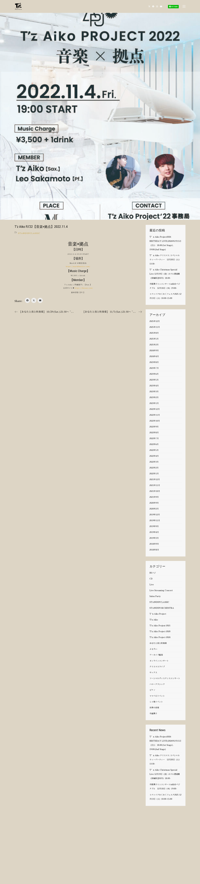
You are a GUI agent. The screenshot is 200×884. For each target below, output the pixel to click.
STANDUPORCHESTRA (161, 608)
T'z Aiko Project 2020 (159, 631)
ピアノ (152, 690)
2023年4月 (154, 386)
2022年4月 (154, 456)
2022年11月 (154, 415)
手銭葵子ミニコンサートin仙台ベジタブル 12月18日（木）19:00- (164, 286)
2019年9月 (154, 526)
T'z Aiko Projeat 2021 (159, 626)
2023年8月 (154, 362)
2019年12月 (154, 515)
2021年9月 (154, 497)
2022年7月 (154, 438)
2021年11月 (154, 485)
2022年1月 (154, 474)
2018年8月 (154, 550)
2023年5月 (154, 380)
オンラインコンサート (159, 661)
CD (150, 579)
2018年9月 (154, 544)
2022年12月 (154, 409)
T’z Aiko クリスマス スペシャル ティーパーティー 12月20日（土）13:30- (165, 259)
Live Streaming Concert (161, 590)
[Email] (40, 300)
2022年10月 (154, 421)
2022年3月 (154, 462)
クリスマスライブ (157, 667)
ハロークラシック (157, 684)
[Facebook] (27, 300)
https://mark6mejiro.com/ (78, 266)
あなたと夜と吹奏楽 (158, 643)
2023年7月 (154, 368)
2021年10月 (154, 491)
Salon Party (155, 596)
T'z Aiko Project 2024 (159, 637)
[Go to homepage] (18, 6)
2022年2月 (154, 468)
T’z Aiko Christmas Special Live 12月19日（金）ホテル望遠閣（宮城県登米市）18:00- (164, 274)
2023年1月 (154, 403)
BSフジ (152, 573)
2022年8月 (154, 433)
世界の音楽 (154, 708)
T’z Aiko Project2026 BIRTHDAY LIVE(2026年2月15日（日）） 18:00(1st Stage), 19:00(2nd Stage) (165, 243)
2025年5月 (154, 339)
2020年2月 (154, 509)
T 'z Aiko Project (157, 614)
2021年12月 (154, 479)
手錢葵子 (153, 713)
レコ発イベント (156, 702)
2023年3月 (154, 392)
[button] (184, 6)
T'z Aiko (153, 620)
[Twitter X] (33, 300)
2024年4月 (154, 356)
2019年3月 (154, 538)
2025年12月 (154, 321)
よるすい (153, 649)
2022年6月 (154, 444)
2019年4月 (154, 532)
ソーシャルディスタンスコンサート (164, 678)
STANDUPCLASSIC (29, 233)
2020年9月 (154, 503)
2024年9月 (154, 350)
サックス (153, 672)
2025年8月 (154, 333)
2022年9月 (154, 427)
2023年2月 (154, 397)
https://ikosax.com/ (84, 288)
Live (151, 585)
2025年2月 (154, 345)
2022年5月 (154, 450)
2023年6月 (154, 374)
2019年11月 (154, 520)
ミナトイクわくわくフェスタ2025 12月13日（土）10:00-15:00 (165, 296)
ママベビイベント (157, 696)
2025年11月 (154, 327)
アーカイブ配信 (156, 655)
